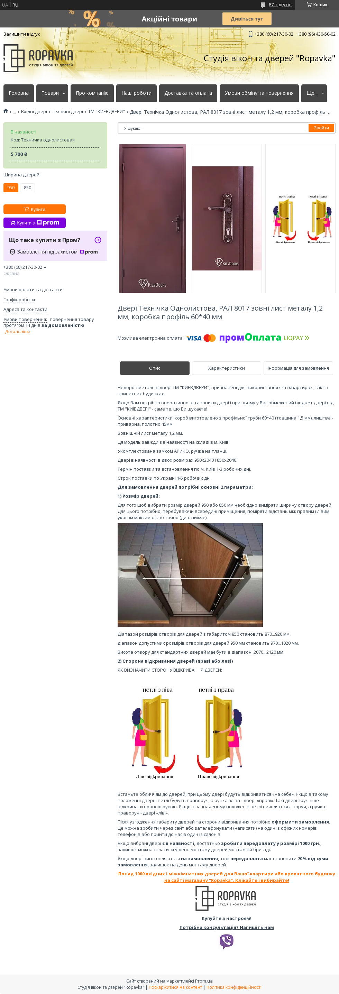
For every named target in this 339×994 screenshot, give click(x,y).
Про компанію (92, 93)
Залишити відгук (21, 34)
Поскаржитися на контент (175, 987)
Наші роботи (136, 93)
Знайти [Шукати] (321, 127)
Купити (38, 209)
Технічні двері (67, 111)
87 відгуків (280, 4)
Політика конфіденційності (234, 987)
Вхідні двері (34, 111)
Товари (50, 93)
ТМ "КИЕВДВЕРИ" (106, 111)
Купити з (38, 223)
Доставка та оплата (188, 93)
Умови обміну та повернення (259, 93)
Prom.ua (204, 981)
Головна (19, 93)
